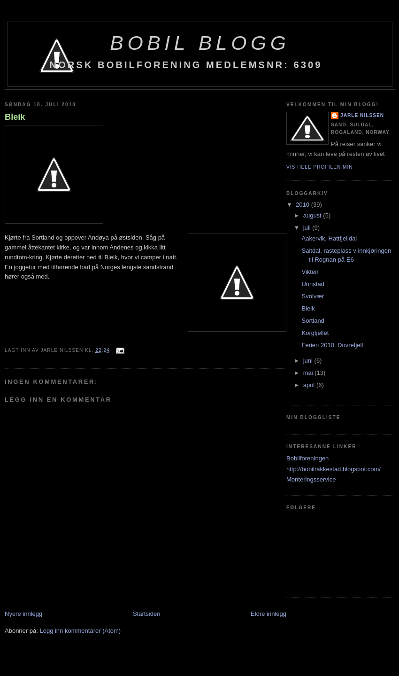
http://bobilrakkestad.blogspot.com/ (333, 469)
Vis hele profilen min (319, 167)
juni (309, 360)
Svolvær (312, 296)
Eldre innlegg (268, 613)
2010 (303, 204)
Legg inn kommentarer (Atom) (80, 630)
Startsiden (147, 613)
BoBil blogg (200, 42)
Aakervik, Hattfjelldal (329, 238)
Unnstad (312, 283)
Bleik (15, 117)
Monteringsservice (311, 479)
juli (308, 227)
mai (309, 372)
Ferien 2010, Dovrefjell (332, 345)
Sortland (312, 320)
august (313, 215)
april (309, 385)
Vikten (309, 271)
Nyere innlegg (23, 613)
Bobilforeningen (307, 458)
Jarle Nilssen (362, 115)
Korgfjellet (315, 332)
